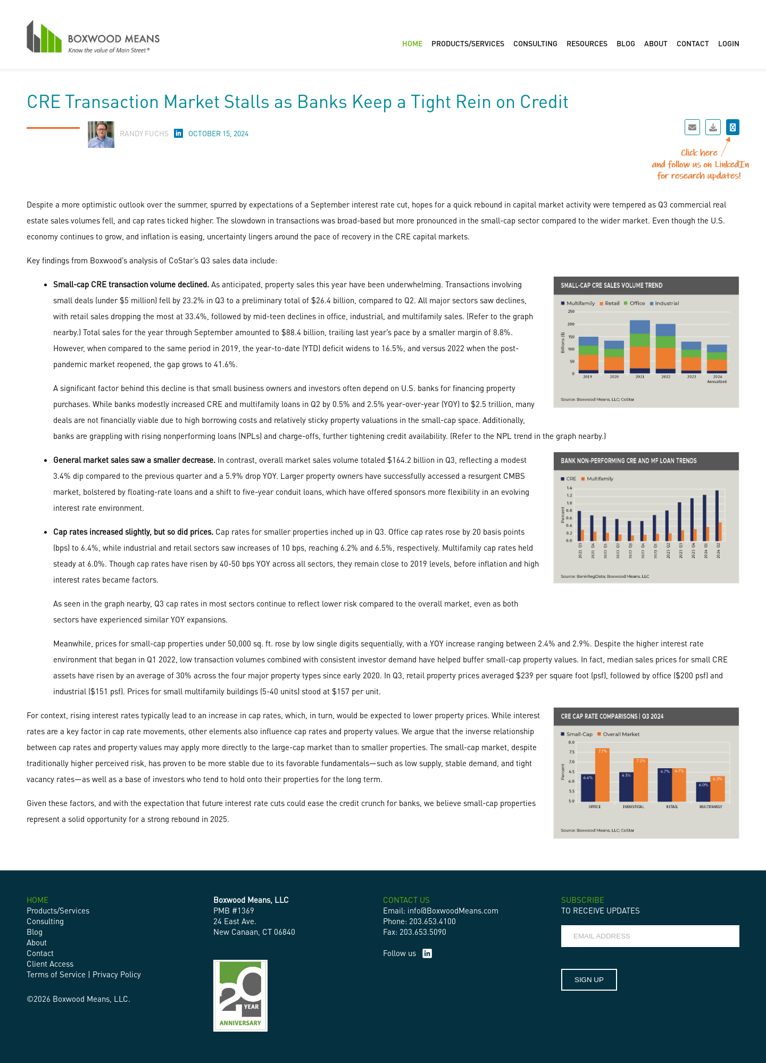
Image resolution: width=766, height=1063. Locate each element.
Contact (40, 953)
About (37, 942)
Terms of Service (56, 974)
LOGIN (728, 43)
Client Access (50, 963)
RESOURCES (587, 43)
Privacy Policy (117, 974)
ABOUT (656, 43)
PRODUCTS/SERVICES (467, 43)
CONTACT (693, 43)
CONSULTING (535, 43)
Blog (35, 931)
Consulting (45, 921)
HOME (412, 43)
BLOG (626, 43)
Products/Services (58, 910)
